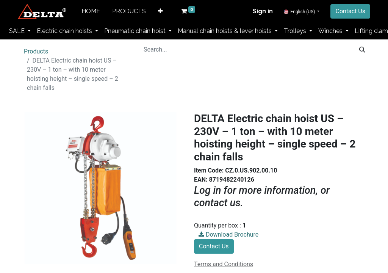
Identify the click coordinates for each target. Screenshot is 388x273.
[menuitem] (90, 11)
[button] (160, 11)
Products (36, 51)
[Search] (362, 49)
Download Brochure (228, 234)
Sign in (263, 11)
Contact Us (350, 11)
